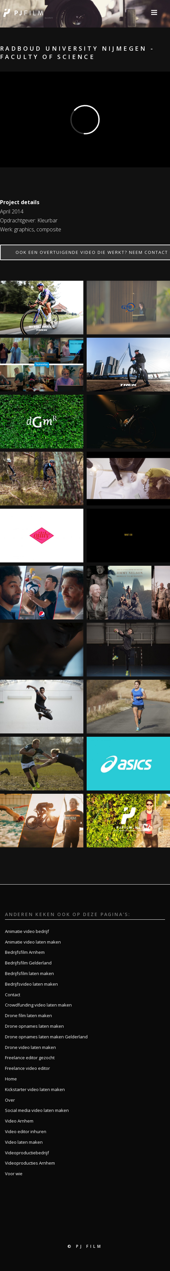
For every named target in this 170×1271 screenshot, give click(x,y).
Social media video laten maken (37, 1110)
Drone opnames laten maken (34, 1026)
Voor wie (13, 1174)
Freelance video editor (27, 1068)
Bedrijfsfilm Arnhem (25, 952)
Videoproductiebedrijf (27, 1153)
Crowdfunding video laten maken (38, 1005)
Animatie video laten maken (33, 942)
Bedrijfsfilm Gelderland (28, 963)
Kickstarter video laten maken (35, 1089)
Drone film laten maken (28, 1015)
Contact (12, 995)
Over (10, 1100)
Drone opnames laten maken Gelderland (46, 1037)
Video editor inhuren (25, 1131)
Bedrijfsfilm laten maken (29, 973)
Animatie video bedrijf (27, 931)
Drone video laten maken (30, 1047)
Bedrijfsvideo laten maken (31, 984)
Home (11, 1079)
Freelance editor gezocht (30, 1058)
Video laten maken (24, 1142)
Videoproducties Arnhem (30, 1163)
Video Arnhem (19, 1121)
